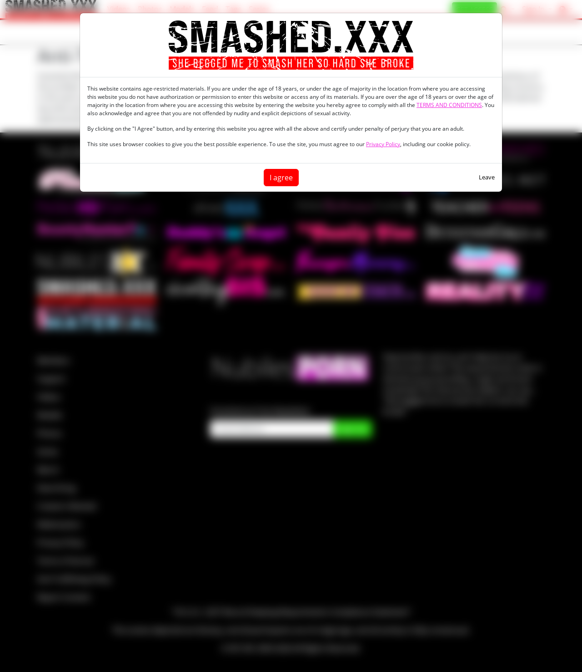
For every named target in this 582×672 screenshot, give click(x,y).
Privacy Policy (383, 144)
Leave (487, 177)
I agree (281, 178)
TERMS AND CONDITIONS (449, 105)
